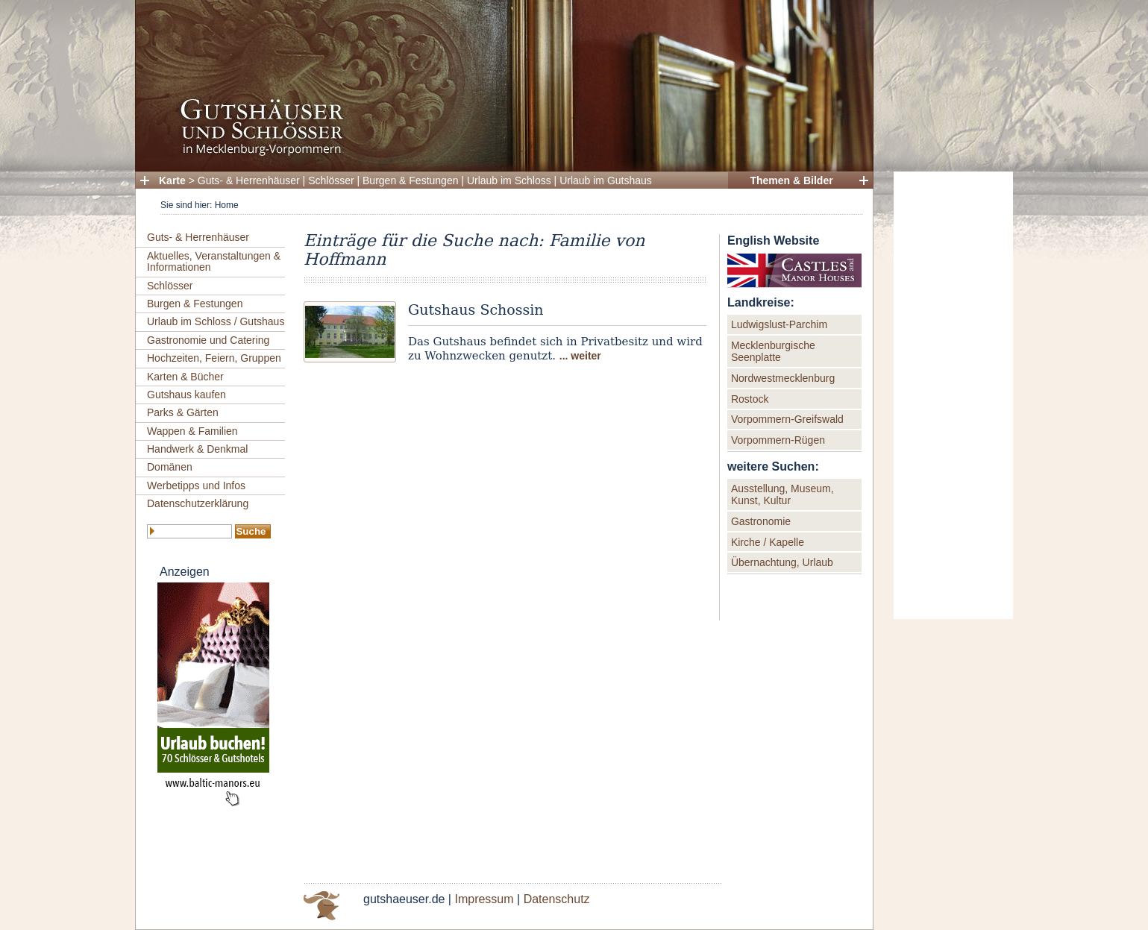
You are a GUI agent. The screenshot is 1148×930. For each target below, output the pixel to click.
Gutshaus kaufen (186, 394)
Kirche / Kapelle (767, 542)
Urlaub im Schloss (509, 180)
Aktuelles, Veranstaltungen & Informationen (213, 261)
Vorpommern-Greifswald (787, 419)
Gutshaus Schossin (476, 309)
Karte (172, 180)
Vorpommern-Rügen (778, 440)
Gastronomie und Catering (208, 340)
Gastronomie (761, 521)
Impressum (483, 899)
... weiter (580, 356)
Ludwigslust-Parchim (779, 324)
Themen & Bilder (791, 180)
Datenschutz (557, 899)
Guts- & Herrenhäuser (249, 180)
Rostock (750, 399)
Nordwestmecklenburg (783, 378)
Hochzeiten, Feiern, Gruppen (214, 358)
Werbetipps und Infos (196, 485)
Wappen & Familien (192, 431)
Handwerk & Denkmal (197, 449)
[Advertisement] (953, 395)
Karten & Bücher (185, 377)
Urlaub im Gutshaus (605, 180)
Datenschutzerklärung (197, 503)
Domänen (169, 467)
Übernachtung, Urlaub (782, 562)
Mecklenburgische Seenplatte (773, 351)
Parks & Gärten (183, 412)
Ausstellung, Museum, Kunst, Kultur (782, 494)
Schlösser (331, 180)
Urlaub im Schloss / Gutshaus (215, 321)
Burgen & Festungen (410, 180)
